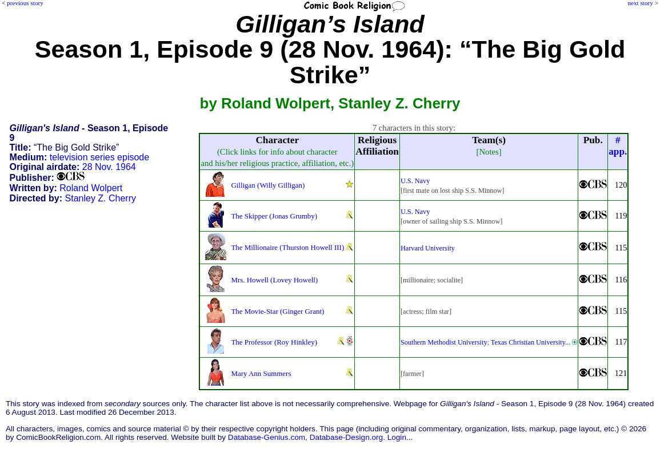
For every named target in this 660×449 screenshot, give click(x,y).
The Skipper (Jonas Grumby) (274, 216)
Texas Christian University (528, 342)
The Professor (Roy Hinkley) (274, 342)
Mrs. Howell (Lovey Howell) (274, 280)
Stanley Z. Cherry (100, 198)
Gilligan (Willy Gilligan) (268, 185)
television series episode (99, 157)
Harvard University (428, 248)
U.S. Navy (415, 181)
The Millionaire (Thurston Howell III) (287, 247)
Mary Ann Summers (261, 373)
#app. (618, 146)
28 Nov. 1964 (109, 167)
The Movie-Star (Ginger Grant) (277, 311)
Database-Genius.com (266, 437)
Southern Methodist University (444, 342)
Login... (400, 437)
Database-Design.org (346, 437)
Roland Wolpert (90, 188)
